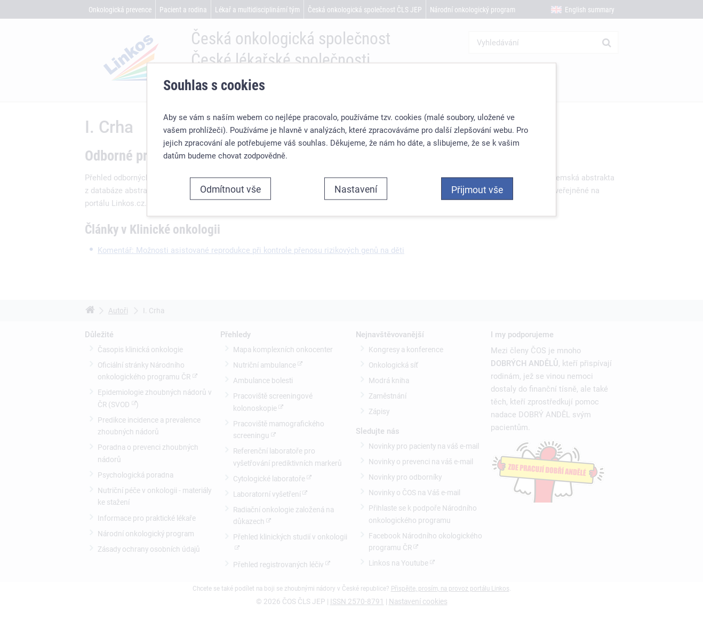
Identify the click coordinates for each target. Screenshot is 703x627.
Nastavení (355, 188)
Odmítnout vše (230, 188)
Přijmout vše (477, 188)
